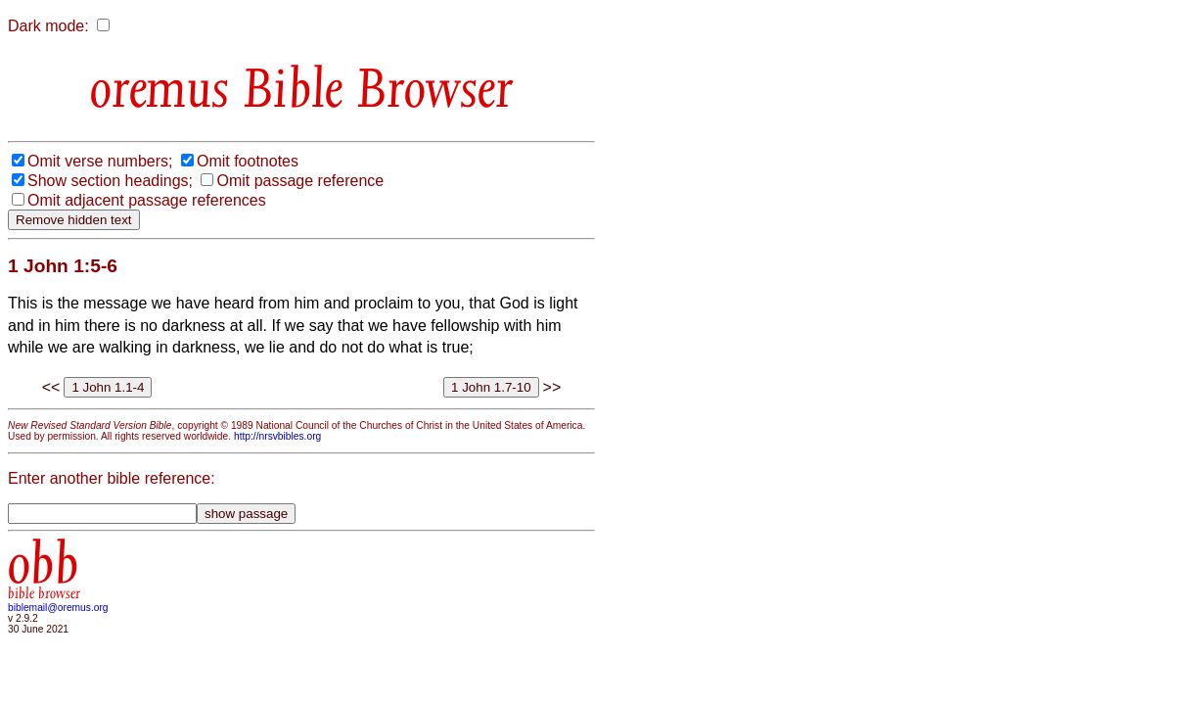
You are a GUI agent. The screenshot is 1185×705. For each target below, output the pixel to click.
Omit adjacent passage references (146, 200)
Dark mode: (48, 26)
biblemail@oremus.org (58, 607)
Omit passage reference (300, 180)
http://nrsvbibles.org (277, 436)
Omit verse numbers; (99, 161)
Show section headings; (110, 180)
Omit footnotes (247, 161)
